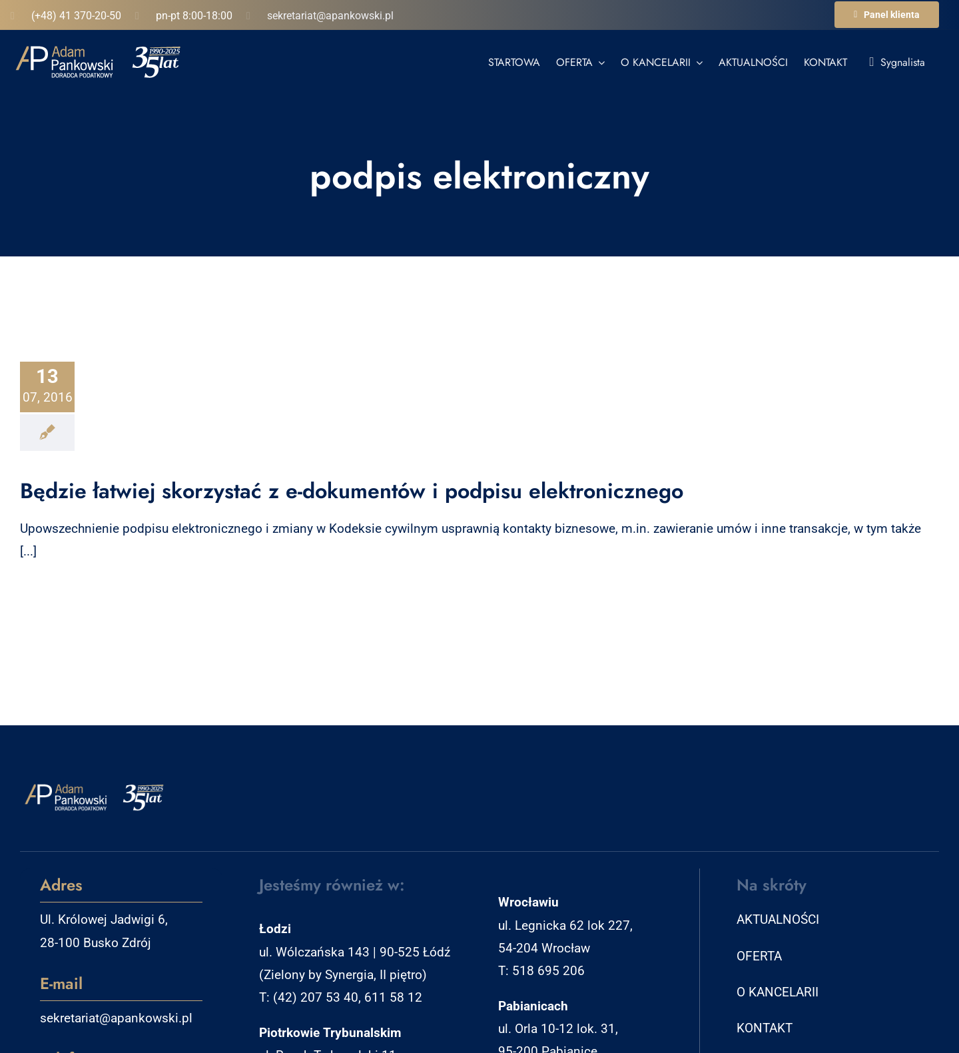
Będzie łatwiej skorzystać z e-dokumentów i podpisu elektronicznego (351, 491)
